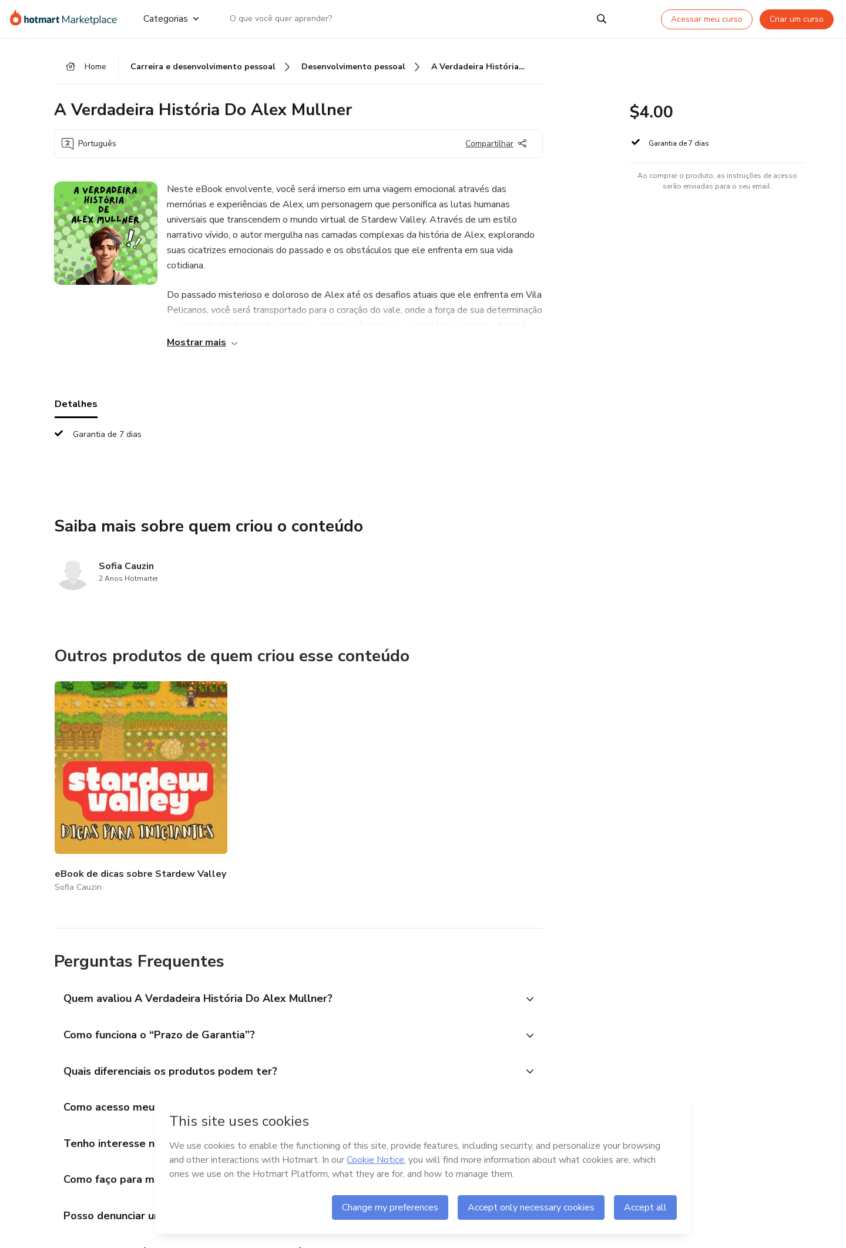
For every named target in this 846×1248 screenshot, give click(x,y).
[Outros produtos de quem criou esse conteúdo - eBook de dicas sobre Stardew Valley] (119, 773)
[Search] (601, 18)
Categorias (171, 18)
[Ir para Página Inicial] (67, 18)
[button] (285, 970)
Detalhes (76, 405)
